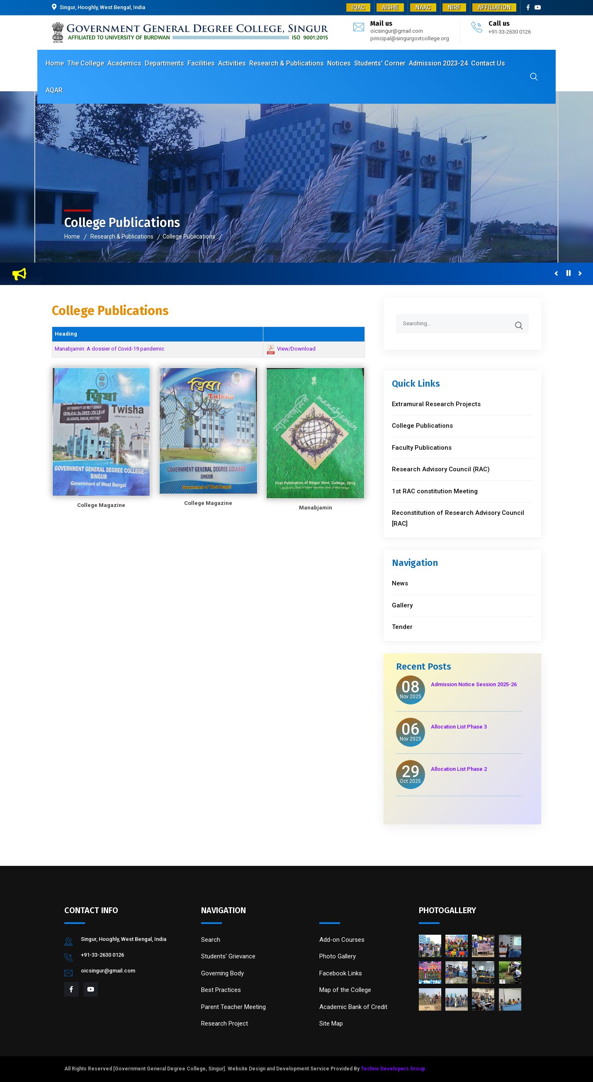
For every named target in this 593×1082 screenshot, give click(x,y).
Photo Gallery (337, 956)
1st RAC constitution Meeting (435, 491)
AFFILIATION (494, 7)
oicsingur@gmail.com (396, 31)
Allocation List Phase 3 (459, 727)
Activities (232, 63)
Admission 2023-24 (438, 63)
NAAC (423, 7)
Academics (124, 63)
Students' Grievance (228, 956)
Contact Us (488, 63)
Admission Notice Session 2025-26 (474, 684)
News (400, 583)
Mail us (381, 23)
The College (85, 63)
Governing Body (222, 973)
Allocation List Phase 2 (459, 769)
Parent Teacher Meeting (233, 1007)
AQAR (54, 90)
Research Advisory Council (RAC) (441, 469)
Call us (499, 23)
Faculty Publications (422, 447)
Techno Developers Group (393, 1069)
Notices (339, 63)
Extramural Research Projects (436, 404)
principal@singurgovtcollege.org (409, 38)
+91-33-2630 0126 (509, 32)
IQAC (358, 7)
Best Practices (221, 990)
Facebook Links (340, 973)
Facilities (201, 63)
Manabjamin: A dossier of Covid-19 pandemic (109, 349)
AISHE (390, 7)
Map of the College (345, 990)
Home (55, 63)
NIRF (454, 7)
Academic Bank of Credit (353, 1007)
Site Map (331, 1023)
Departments (164, 63)
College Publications (189, 236)
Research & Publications (286, 63)
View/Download (296, 349)
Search (210, 939)
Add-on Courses (342, 939)
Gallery (402, 605)
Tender (402, 627)
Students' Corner (380, 63)
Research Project (224, 1023)
